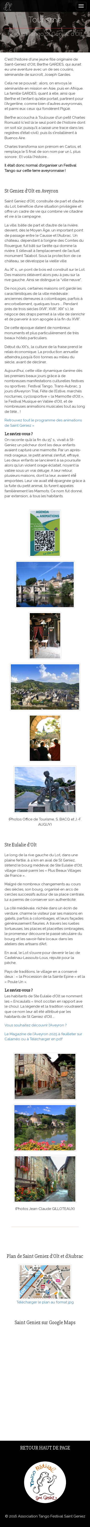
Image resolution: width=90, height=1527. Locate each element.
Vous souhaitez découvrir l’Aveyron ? (36, 1025)
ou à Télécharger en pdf (41, 1039)
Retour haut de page (45, 1448)
